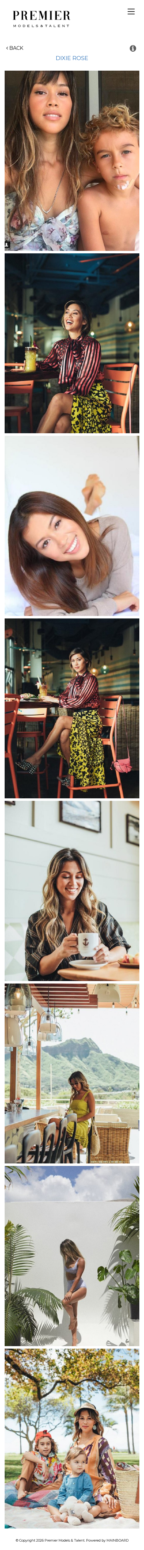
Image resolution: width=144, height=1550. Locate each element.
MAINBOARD (118, 1540)
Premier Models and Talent (40, 18)
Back (14, 48)
